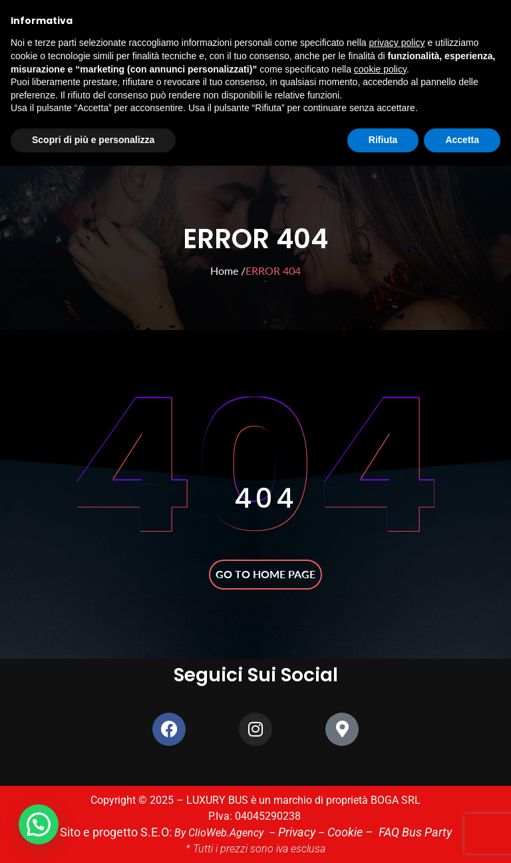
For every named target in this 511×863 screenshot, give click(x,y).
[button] (39, 824)
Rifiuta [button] (383, 139)
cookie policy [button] (380, 69)
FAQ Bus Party (404, 832)
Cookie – (348, 832)
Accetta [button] (462, 139)
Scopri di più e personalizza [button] (93, 139)
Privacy (296, 832)
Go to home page (265, 574)
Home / (228, 270)
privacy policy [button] (397, 42)
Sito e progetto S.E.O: (125, 832)
